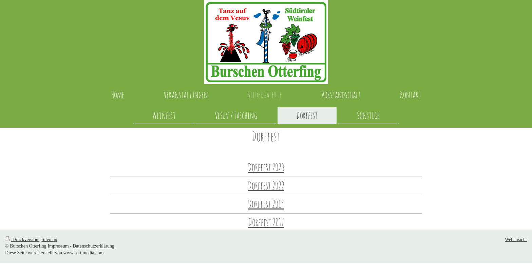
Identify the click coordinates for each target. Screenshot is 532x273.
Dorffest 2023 (266, 167)
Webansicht (516, 239)
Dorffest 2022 (266, 185)
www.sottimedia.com (83, 252)
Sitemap (49, 239)
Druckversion (22, 239)
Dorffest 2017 (266, 222)
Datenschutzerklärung (93, 246)
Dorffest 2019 (266, 204)
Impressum (58, 246)
